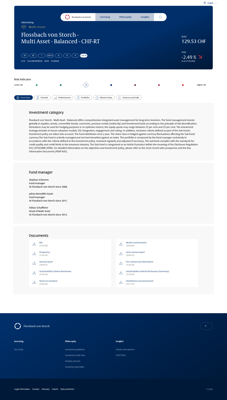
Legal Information (22, 389)
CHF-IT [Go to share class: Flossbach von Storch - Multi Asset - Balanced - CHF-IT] (50, 56)
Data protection (67, 389)
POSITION (121, 355)
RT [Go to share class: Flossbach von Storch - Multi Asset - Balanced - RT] (33, 56)
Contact (35, 389)
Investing (105, 17)
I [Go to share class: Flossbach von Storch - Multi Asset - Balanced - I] (41, 56)
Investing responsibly (74, 367)
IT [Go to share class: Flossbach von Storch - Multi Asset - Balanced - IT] (67, 56)
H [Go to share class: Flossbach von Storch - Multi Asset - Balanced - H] (58, 56)
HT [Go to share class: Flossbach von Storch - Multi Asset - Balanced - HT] (25, 56)
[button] (210, 3)
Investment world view (75, 355)
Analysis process (72, 361)
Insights (145, 17)
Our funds (18, 349)
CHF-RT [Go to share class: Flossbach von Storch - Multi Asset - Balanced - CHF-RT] (84, 56)
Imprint (55, 389)
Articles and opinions (125, 349)
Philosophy (125, 17)
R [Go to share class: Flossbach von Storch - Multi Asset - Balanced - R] (75, 56)
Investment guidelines (75, 349)
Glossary (45, 389)
